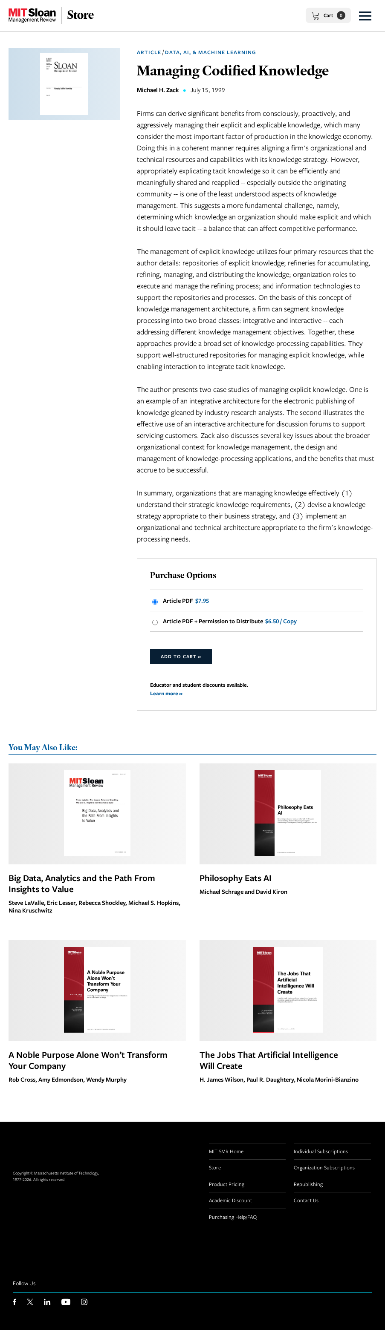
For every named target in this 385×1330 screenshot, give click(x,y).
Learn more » (166, 693)
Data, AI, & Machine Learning (210, 52)
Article (149, 52)
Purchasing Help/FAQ (233, 1216)
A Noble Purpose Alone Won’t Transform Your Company (88, 1059)
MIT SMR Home (226, 1151)
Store (215, 1167)
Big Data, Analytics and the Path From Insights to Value (82, 883)
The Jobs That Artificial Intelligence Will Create (269, 1059)
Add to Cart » (181, 656)
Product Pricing (226, 1183)
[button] (365, 15)
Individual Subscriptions (321, 1151)
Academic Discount (230, 1200)
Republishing (308, 1183)
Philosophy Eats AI (236, 878)
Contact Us (306, 1200)
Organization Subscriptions (324, 1167)
